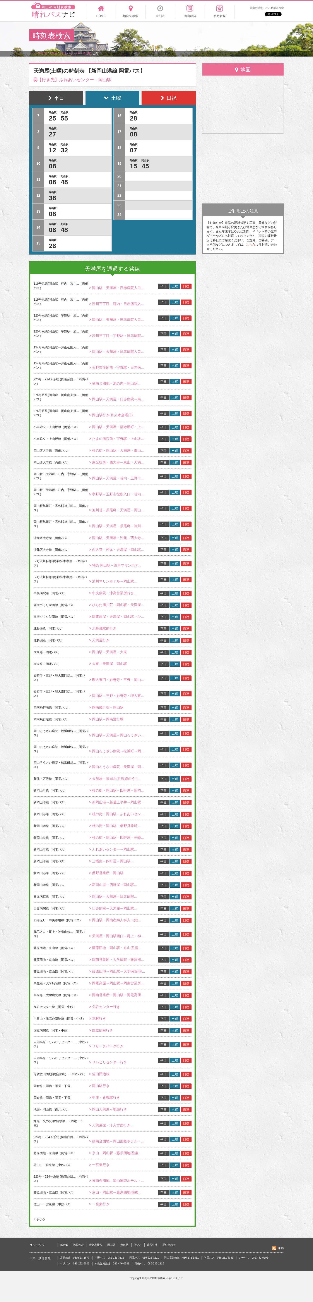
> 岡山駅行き (99, 1086)
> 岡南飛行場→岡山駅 (106, 707)
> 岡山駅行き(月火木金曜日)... (112, 415)
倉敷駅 (124, 1244)
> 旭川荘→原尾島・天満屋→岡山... (116, 510)
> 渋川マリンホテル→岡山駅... (113, 581)
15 (133, 166)
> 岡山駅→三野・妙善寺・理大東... (116, 696)
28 (52, 245)
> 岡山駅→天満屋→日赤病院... (113, 896)
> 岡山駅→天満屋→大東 (108, 652)
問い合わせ (169, 1244)
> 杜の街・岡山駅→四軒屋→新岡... (116, 790)
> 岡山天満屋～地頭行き (108, 1109)
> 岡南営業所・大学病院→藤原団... (116, 959)
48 (64, 182)
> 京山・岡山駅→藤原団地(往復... (115, 1153)
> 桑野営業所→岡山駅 (106, 873)
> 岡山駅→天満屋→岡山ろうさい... (116, 735)
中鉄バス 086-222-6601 (74, 1263)
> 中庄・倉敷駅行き (104, 1097)
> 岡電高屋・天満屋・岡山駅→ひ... (116, 616)
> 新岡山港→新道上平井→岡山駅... (116, 802)
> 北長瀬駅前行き (102, 628)
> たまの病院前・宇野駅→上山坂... (116, 439)
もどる (39, 1219)
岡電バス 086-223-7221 (144, 1257)
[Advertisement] (204, 36)
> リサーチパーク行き (106, 1046)
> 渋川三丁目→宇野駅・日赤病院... (116, 336)
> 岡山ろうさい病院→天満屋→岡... (116, 767)
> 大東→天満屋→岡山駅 (108, 664)
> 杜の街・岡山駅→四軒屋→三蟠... (116, 837)
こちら (250, 244)
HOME (64, 1244)
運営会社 (152, 1244)
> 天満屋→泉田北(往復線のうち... (115, 778)
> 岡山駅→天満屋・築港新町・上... (116, 427)
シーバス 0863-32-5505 (253, 1257)
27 (52, 134)
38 (52, 198)
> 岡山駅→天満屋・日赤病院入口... (116, 288)
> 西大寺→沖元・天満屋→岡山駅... (116, 549)
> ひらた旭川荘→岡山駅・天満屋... (116, 605)
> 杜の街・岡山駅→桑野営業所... (114, 826)
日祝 (186, 286)
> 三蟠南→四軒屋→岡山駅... (111, 861)
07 (133, 150)
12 (52, 150)
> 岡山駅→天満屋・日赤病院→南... (116, 399)
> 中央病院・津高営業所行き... (113, 593)
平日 (163, 286)
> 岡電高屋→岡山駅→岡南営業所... (116, 983)
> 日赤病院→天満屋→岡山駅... (113, 908)
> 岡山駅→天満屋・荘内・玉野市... (116, 478)
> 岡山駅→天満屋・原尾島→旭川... (116, 526)
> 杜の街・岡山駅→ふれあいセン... (116, 814)
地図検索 (78, 1244)
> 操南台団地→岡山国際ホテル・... (116, 1141)
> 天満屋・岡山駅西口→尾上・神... (116, 936)
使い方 (138, 1244)
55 (64, 118)
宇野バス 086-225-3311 (109, 1257)
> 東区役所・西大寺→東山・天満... (116, 462)
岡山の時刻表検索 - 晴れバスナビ (163, 1278)
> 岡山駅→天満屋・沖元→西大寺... (116, 538)
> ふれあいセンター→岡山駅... (113, 849)
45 (145, 166)
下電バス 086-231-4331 (218, 1257)
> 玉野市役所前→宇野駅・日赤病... (116, 367)
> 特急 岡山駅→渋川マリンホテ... (115, 565)
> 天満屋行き (99, 640)
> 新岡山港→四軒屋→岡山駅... (113, 885)
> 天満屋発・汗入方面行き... (111, 1125)
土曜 (175, 286)
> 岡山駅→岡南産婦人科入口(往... (115, 920)
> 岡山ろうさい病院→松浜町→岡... (116, 751)
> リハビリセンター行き (108, 1062)
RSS (281, 1248)
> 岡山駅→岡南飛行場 (106, 719)
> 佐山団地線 (99, 1074)
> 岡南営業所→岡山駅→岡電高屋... (116, 995)
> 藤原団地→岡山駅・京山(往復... (115, 948)
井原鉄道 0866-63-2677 (74, 1257)
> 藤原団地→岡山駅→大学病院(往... (117, 971)
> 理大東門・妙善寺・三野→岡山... (116, 680)
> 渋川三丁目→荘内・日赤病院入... (116, 304)
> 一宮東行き (99, 1165)
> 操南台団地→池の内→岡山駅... (114, 383)
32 (64, 150)
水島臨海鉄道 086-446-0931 (112, 1263)
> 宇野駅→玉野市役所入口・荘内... (116, 494)
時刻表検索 (95, 1244)
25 (52, 118)
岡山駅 (111, 1244)
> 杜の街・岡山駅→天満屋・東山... (116, 450)
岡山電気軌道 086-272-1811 (181, 1257)
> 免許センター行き (104, 1007)
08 (52, 166)
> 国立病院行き (101, 1030)
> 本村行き (97, 1018)
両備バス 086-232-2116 (149, 1263)
